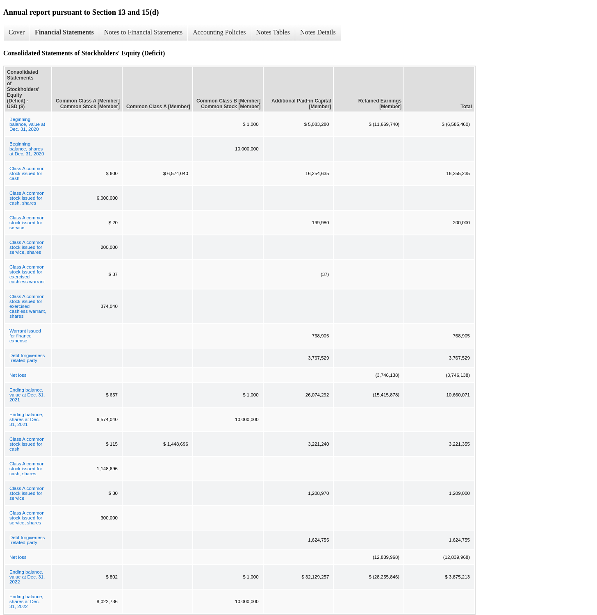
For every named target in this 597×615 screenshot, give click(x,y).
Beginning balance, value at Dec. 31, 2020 (27, 124)
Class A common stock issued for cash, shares (27, 198)
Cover (17, 32)
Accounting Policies (219, 32)
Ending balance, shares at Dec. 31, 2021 (26, 419)
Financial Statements (64, 32)
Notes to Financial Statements (143, 32)
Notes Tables (273, 32)
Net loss (18, 375)
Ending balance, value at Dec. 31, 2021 (27, 394)
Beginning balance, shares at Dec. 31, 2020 (26, 148)
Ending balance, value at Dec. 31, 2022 (27, 576)
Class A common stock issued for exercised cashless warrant (27, 274)
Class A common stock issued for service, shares (27, 247)
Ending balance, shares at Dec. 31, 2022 (26, 601)
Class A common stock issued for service (27, 222)
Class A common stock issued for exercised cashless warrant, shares (27, 306)
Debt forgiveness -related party (27, 358)
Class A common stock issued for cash (27, 173)
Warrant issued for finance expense (25, 335)
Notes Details (318, 32)
